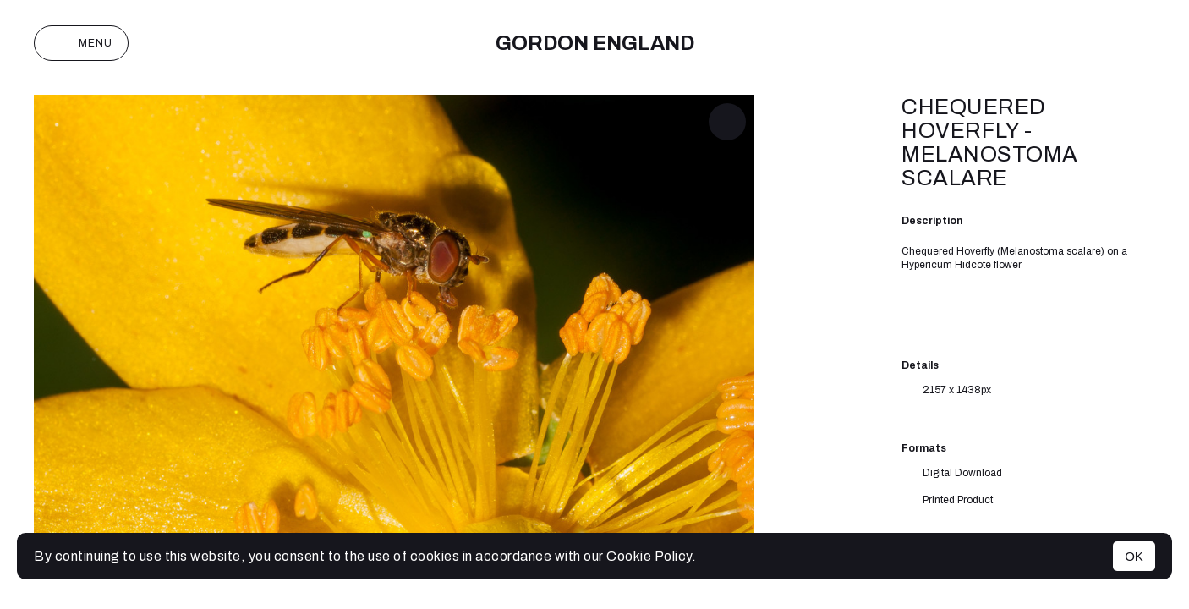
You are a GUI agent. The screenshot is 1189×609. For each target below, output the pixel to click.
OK (1134, 556)
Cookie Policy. (651, 556)
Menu (81, 43)
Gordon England (595, 43)
